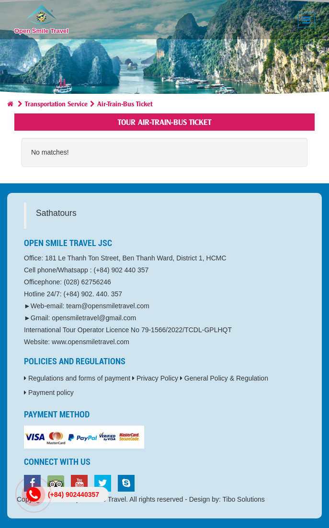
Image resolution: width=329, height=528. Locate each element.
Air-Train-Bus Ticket (124, 103)
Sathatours (56, 213)
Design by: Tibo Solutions (227, 499)
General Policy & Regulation (224, 378)
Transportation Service (56, 103)
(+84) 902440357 (73, 494)
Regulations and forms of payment (77, 378)
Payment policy (49, 392)
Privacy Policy (155, 378)
